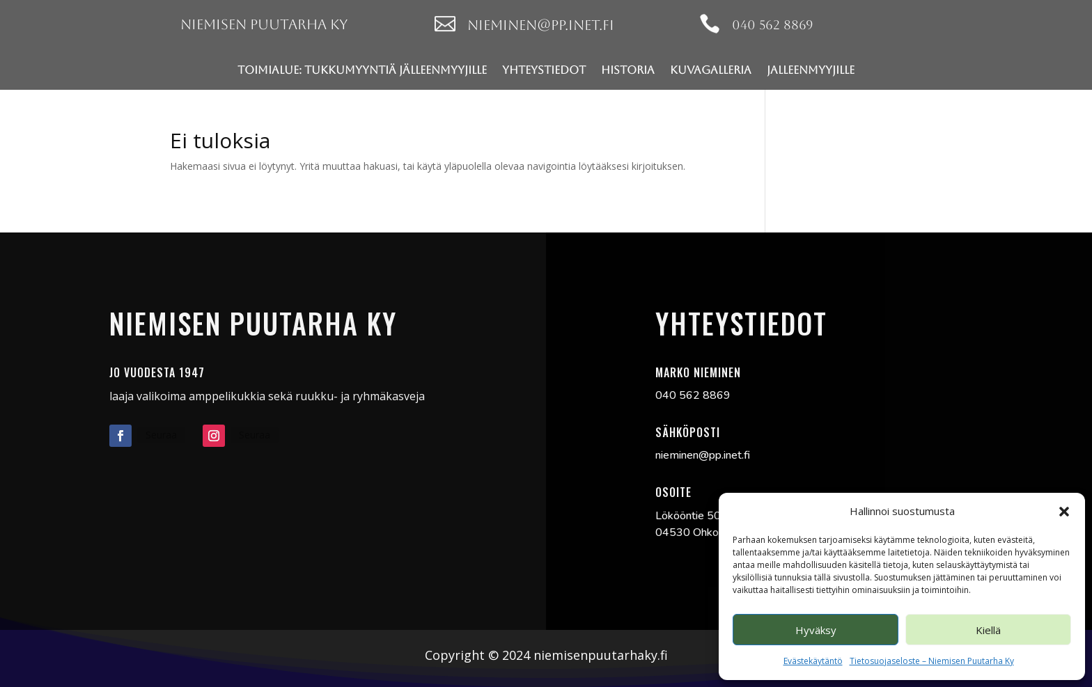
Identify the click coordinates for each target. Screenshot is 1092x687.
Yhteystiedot (544, 70)
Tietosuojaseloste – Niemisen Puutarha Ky (932, 661)
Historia (628, 70)
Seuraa (161, 434)
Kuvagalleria (710, 70)
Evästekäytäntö (813, 661)
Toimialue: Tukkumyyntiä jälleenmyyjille (362, 70)
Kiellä (988, 630)
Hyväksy (815, 630)
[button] (1064, 512)
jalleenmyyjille (811, 70)
